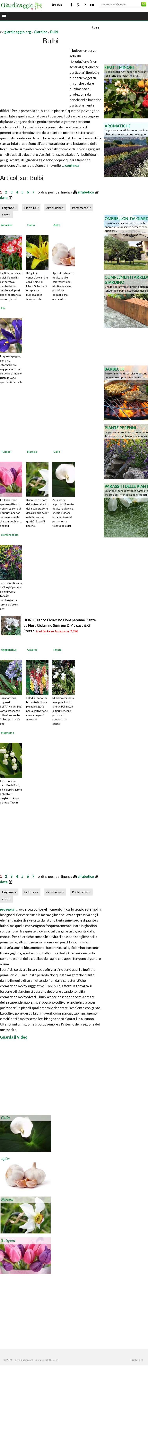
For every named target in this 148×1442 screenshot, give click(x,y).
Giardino (41, 32)
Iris (3, 308)
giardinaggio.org (17, 32)
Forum (57, 4)
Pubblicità (137, 1359)
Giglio (31, 225)
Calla (56, 451)
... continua (70, 165)
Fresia (57, 649)
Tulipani (6, 451)
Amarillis (7, 225)
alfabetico (86, 192)
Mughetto (7, 732)
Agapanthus (9, 649)
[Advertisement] (45, 27)
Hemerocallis (9, 534)
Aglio (56, 225)
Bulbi (54, 32)
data (4, 197)
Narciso (32, 451)
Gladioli (32, 649)
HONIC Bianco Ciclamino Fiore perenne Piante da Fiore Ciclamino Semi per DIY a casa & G (59, 625)
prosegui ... (9, 909)
